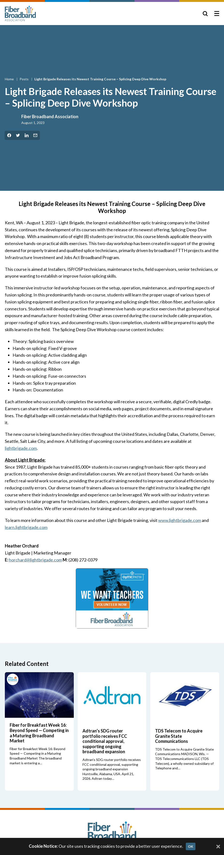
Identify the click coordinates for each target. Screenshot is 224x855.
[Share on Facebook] (9, 135)
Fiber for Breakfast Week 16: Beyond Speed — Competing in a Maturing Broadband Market (39, 732)
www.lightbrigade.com (179, 520)
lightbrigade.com (21, 448)
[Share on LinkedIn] (26, 135)
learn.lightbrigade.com (26, 527)
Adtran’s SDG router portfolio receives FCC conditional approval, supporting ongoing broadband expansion (104, 741)
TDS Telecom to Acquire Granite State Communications (178, 736)
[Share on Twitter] (18, 135)
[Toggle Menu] (217, 13)
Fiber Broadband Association (49, 116)
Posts (24, 79)
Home (10, 79)
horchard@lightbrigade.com (35, 559)
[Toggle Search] (205, 13)
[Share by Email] (35, 135)
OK (190, 846)
